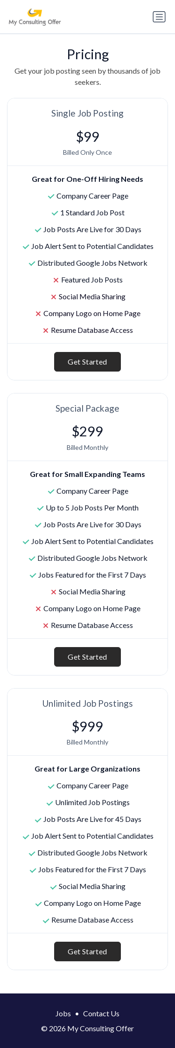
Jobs (63, 1013)
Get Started (87, 361)
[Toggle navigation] (159, 17)
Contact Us (101, 1013)
